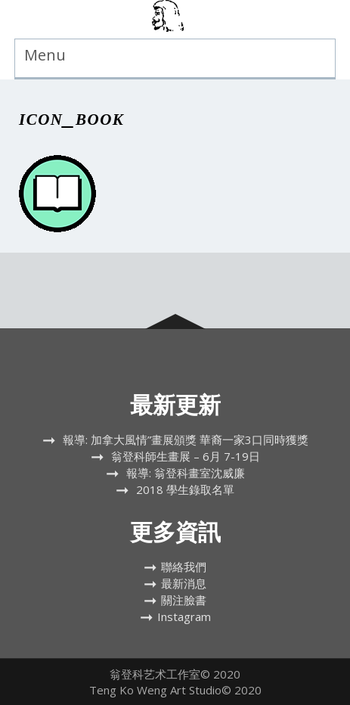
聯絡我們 (183, 566)
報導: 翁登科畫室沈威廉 (185, 472)
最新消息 (183, 583)
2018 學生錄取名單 (185, 489)
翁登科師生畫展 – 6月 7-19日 (185, 456)
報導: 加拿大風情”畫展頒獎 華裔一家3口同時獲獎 (185, 439)
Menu (45, 55)
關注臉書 (183, 599)
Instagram (184, 616)
